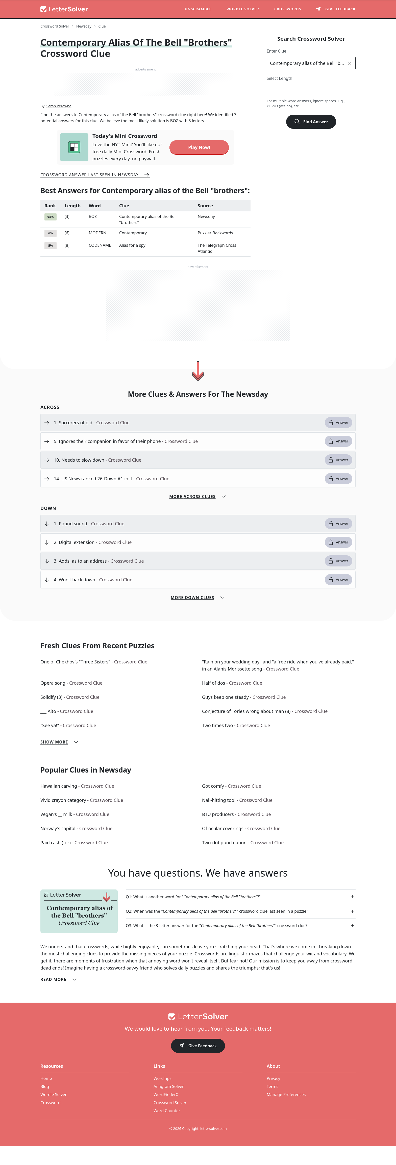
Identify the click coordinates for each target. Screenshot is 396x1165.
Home (46, 1097)
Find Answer (311, 122)
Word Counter (167, 1129)
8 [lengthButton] (338, 90)
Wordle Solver (243, 9)
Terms (272, 1105)
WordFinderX (166, 1113)
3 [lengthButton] (283, 90)
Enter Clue (276, 51)
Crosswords (287, 9)
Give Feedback (198, 1065)
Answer (338, 441)
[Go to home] (198, 1035)
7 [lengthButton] (327, 90)
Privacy (273, 1097)
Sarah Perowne (58, 124)
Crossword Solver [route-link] (54, 26)
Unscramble (198, 9)
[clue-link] (187, 441)
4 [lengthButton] (294, 90)
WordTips (162, 1097)
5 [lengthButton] (305, 90)
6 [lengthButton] (316, 90)
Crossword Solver (170, 1121)
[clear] (349, 63)
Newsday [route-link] (83, 26)
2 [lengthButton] (272, 90)
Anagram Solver (169, 1105)
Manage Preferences (286, 1113)
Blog (44, 1105)
